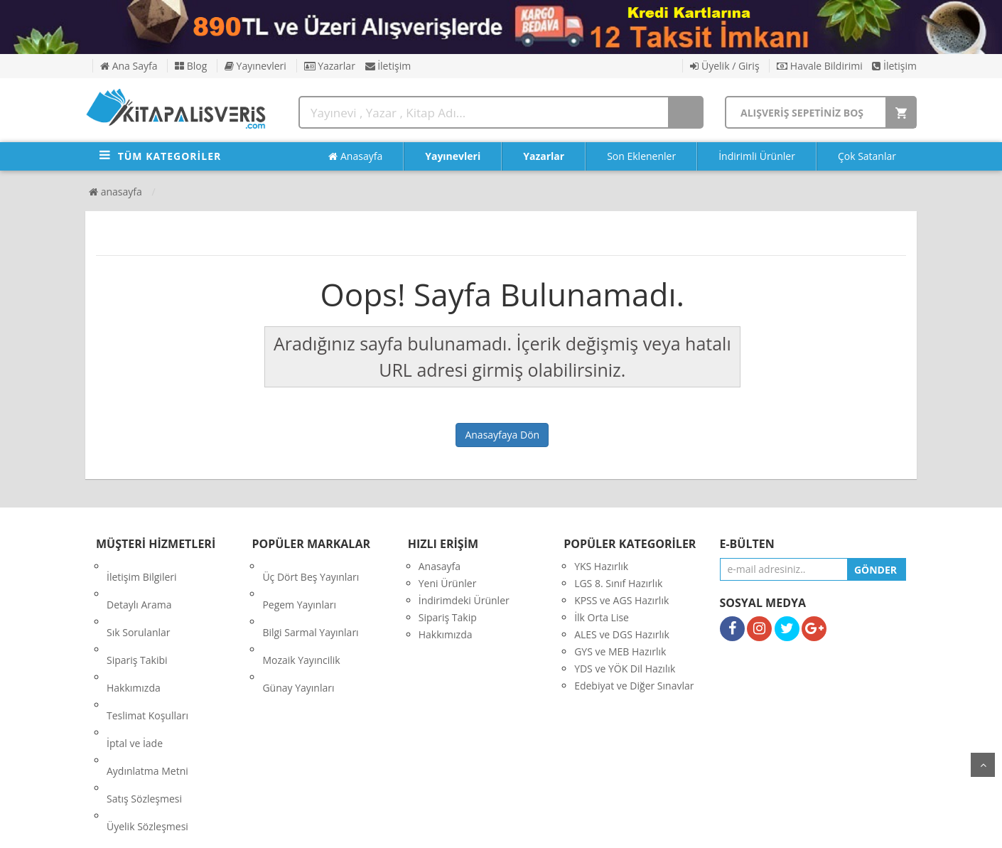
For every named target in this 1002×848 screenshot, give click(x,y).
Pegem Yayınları (299, 583)
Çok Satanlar (867, 156)
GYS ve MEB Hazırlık (620, 651)
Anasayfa (355, 156)
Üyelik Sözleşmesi (147, 719)
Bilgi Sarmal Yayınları (310, 600)
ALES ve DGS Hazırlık (621, 634)
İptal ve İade (135, 668)
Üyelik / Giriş (724, 66)
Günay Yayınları (298, 634)
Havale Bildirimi (820, 66)
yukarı (983, 765)
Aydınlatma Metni (147, 685)
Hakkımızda (134, 634)
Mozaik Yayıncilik (301, 617)
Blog (191, 66)
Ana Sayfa (128, 66)
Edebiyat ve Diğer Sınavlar (634, 685)
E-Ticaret (486, 826)
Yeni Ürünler (448, 583)
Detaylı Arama (139, 583)
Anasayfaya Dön (502, 434)
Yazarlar (329, 66)
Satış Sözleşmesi (144, 702)
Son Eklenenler (641, 156)
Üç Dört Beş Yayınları (310, 566)
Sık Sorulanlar (139, 600)
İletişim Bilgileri (142, 566)
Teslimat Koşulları (147, 651)
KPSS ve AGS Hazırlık (621, 600)
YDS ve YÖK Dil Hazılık (624, 668)
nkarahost (438, 826)
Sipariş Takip (448, 617)
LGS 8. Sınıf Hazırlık (618, 583)
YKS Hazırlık (601, 566)
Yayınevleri (255, 66)
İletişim (388, 66)
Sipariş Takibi (137, 617)
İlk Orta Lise (601, 617)
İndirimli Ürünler (756, 156)
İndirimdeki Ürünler (464, 600)
